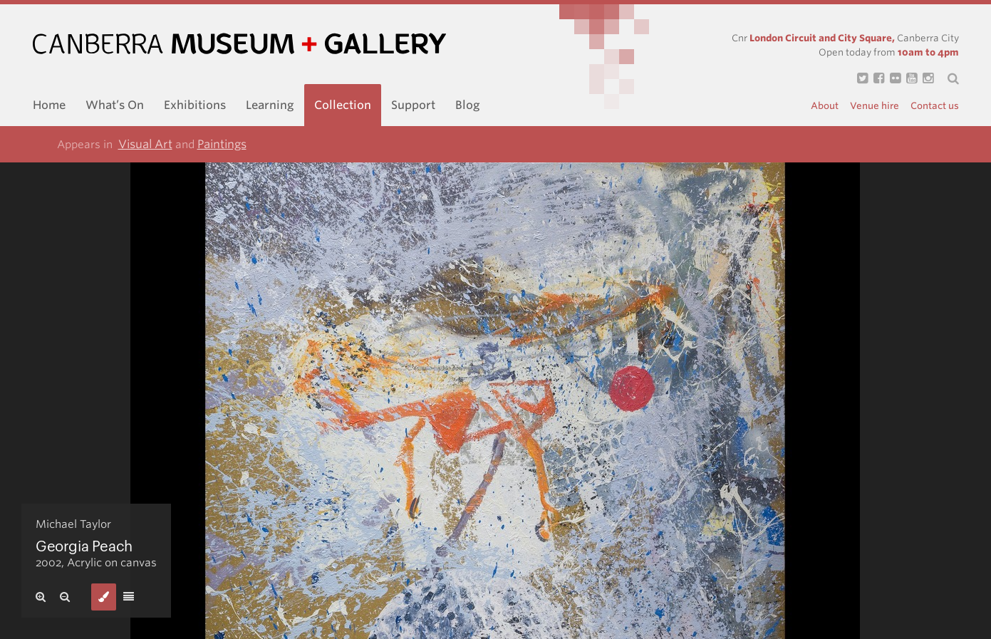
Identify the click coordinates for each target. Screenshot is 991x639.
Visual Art (145, 144)
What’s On (114, 105)
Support (413, 105)
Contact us (934, 105)
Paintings (222, 144)
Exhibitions (195, 105)
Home (49, 105)
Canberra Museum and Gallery (239, 44)
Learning (270, 105)
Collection (342, 105)
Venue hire (874, 105)
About (825, 105)
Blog (467, 105)
